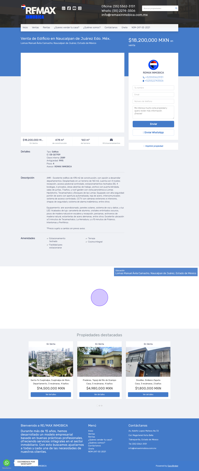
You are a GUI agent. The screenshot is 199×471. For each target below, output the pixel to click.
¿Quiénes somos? (91, 27)
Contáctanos (111, 27)
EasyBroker (173, 466)
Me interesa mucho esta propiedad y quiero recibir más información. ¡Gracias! (153, 112)
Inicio (25, 27)
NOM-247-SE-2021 (141, 27)
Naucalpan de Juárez (65, 43)
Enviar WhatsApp (153, 132)
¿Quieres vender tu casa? (66, 27)
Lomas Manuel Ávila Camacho (37, 43)
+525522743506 (154, 80)
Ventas (35, 27)
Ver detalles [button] (51, 394)
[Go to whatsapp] (6, 462)
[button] (25, 371)
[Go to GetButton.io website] (6, 468)
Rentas (46, 27)
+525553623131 (154, 77)
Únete (125, 27)
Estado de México (87, 43)
